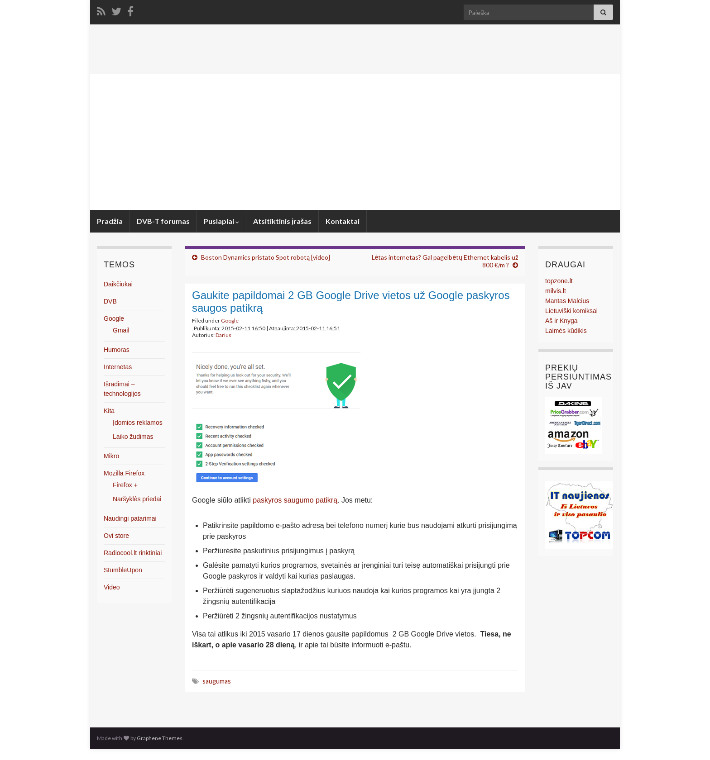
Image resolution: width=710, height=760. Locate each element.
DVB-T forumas (163, 221)
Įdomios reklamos (138, 422)
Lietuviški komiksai (571, 310)
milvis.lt (555, 290)
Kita (109, 410)
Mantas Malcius (567, 300)
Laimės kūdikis (566, 330)
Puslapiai (221, 221)
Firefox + (125, 485)
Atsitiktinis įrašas (282, 221)
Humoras (117, 349)
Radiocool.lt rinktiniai (133, 552)
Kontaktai (343, 221)
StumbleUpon (123, 570)
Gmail (121, 330)
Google (230, 320)
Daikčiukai (118, 284)
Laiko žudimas (133, 436)
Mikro (111, 456)
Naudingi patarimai (130, 518)
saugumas (216, 681)
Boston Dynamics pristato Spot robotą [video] (265, 257)
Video (112, 587)
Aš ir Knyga (561, 320)
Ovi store (116, 535)
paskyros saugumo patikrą (295, 500)
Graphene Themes (159, 738)
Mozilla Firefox (124, 473)
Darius (223, 335)
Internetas (118, 366)
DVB (110, 301)
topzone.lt (559, 281)
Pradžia (110, 221)
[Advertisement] (355, 142)
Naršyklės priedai (137, 499)
